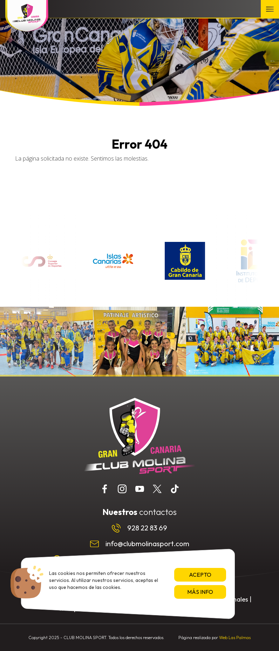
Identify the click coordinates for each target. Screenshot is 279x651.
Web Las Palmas (235, 637)
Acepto (200, 574)
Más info (200, 591)
